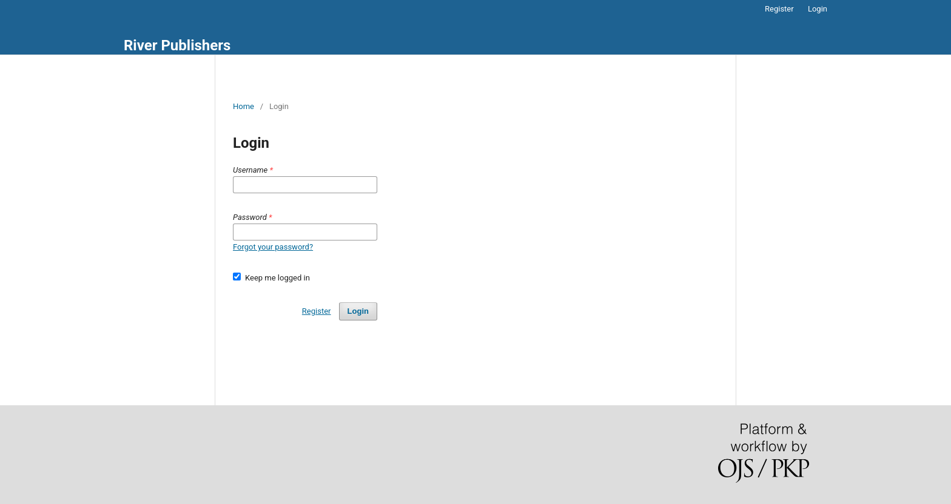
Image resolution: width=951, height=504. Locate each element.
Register (779, 8)
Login (817, 8)
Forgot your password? (273, 246)
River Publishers (177, 45)
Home (243, 106)
